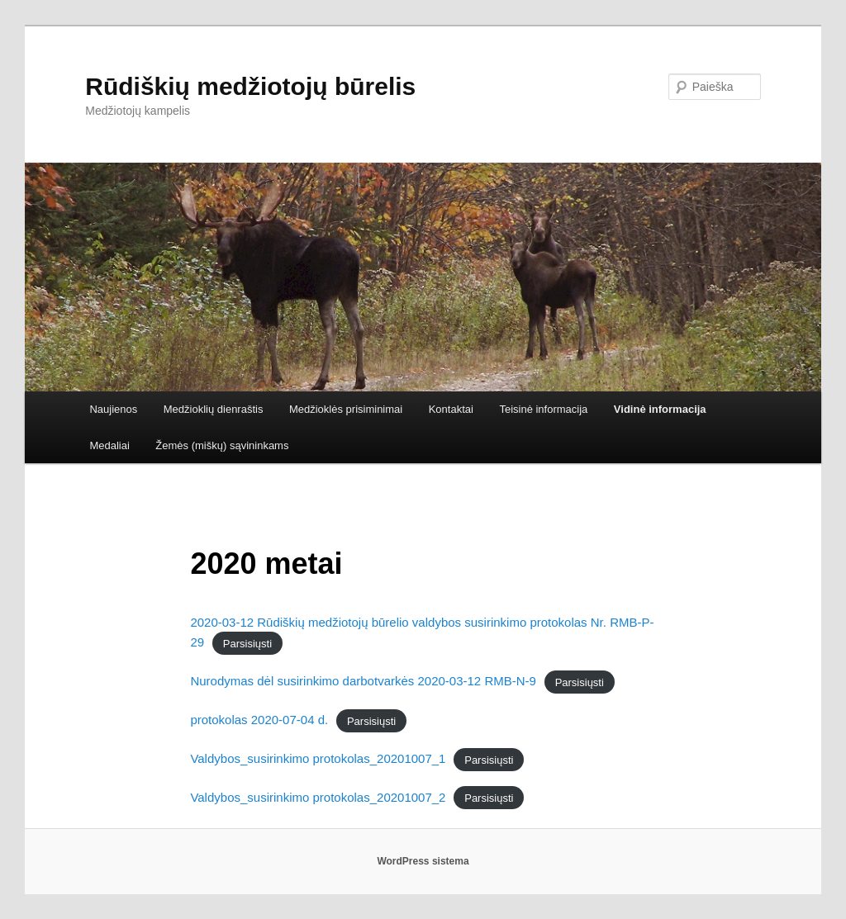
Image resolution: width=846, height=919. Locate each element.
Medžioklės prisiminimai (345, 409)
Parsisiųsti (247, 643)
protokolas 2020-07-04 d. (259, 720)
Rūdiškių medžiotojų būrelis (250, 86)
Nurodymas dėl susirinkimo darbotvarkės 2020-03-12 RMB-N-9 (363, 681)
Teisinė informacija (543, 409)
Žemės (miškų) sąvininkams (221, 445)
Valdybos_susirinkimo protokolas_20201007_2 (317, 797)
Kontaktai (451, 409)
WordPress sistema (422, 861)
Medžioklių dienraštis (214, 409)
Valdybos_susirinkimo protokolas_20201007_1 (317, 758)
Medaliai (109, 445)
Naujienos (113, 409)
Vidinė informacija (660, 409)
